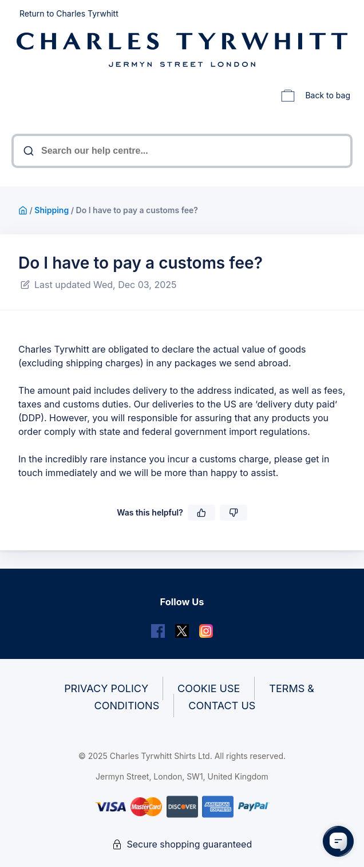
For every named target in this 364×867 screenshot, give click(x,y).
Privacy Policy (106, 688)
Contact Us (221, 706)
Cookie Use (208, 688)
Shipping (51, 210)
